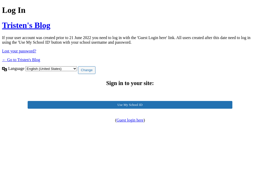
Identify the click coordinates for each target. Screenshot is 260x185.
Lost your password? (19, 51)
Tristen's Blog (26, 25)
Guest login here (130, 120)
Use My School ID (130, 105)
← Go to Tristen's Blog (21, 60)
